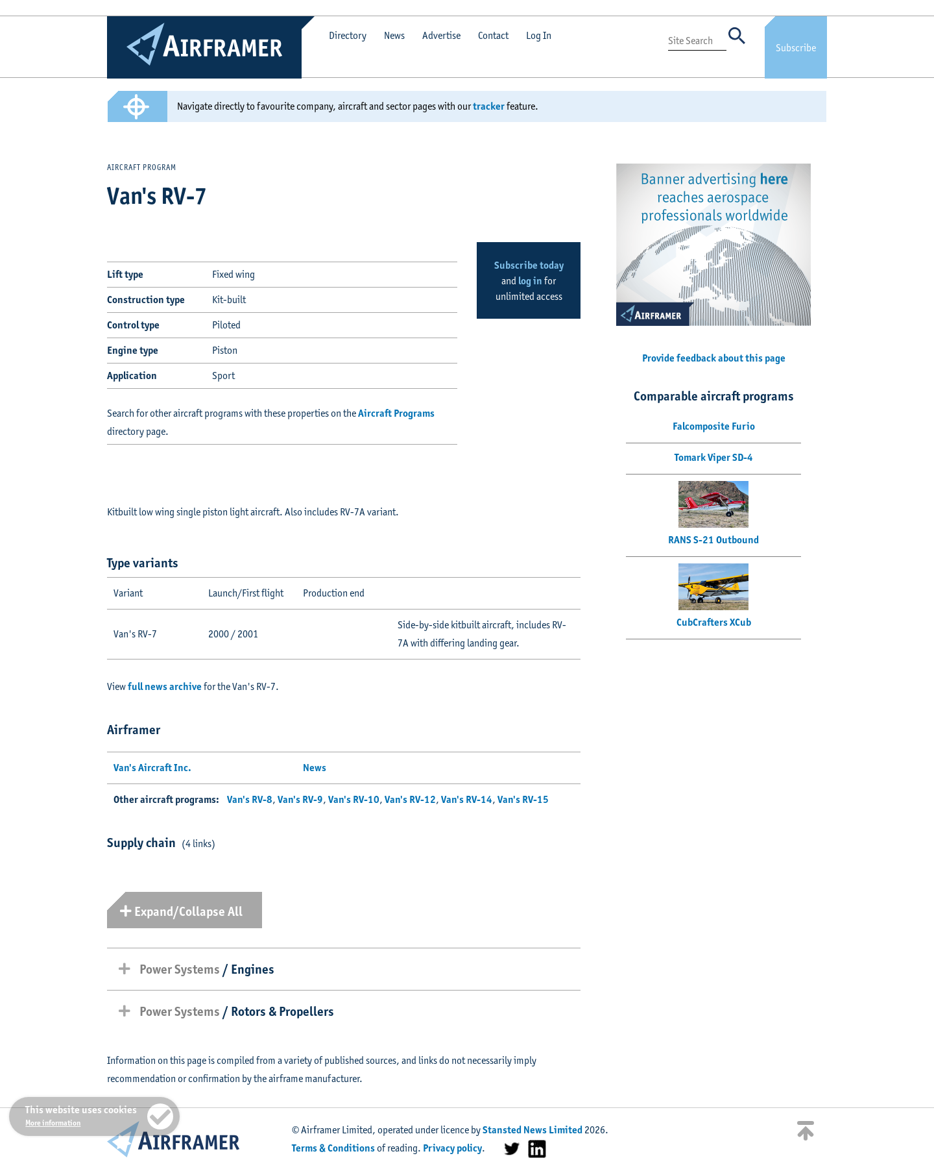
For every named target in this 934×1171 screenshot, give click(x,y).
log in (530, 281)
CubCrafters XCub (714, 622)
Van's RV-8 (249, 799)
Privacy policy (452, 1148)
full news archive (165, 686)
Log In (538, 35)
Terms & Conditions (333, 1148)
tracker (489, 106)
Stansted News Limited (532, 1130)
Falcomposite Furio (714, 426)
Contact (493, 35)
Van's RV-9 (300, 799)
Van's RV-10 (353, 799)
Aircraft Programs (396, 413)
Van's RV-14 (466, 799)
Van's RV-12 (410, 799)
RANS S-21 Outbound (713, 540)
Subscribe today (529, 265)
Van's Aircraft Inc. (152, 767)
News (394, 35)
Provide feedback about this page (713, 358)
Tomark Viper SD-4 (714, 457)
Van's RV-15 (523, 799)
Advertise (441, 35)
